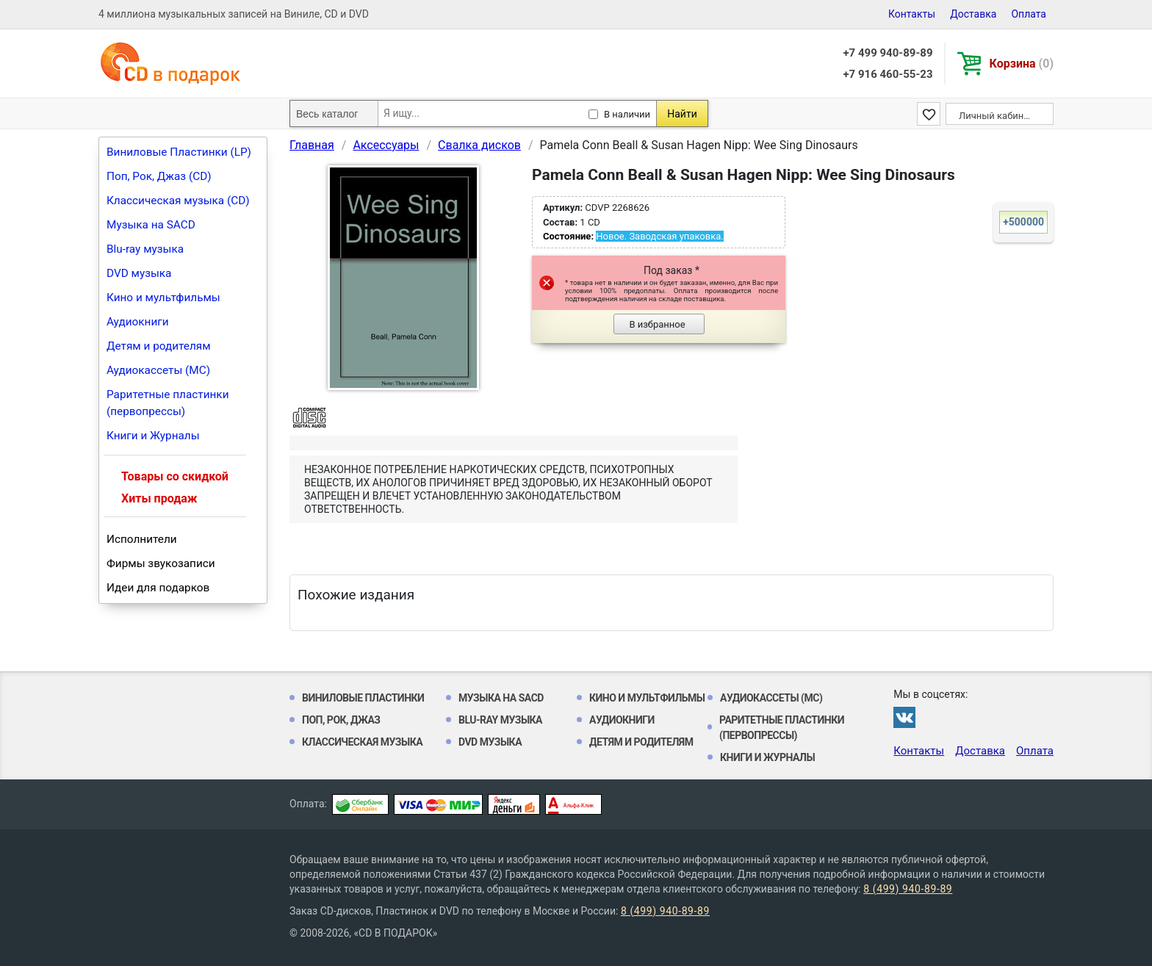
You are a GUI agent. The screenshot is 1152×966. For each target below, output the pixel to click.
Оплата (1028, 14)
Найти (682, 114)
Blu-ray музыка (145, 249)
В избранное (657, 324)
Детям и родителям (159, 346)
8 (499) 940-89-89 (907, 889)
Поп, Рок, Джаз (341, 720)
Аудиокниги (138, 321)
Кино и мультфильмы (163, 297)
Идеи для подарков (158, 587)
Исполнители (142, 539)
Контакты (911, 14)
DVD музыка (139, 273)
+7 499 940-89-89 (887, 53)
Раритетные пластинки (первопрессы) (168, 403)
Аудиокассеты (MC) (158, 370)
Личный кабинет (996, 115)
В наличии (627, 114)
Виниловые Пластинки (363, 698)
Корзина (1022, 64)
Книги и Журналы (153, 435)
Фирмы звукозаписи (161, 563)
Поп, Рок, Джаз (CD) (159, 176)
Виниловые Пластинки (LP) (179, 152)
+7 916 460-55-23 (887, 74)
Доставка (973, 14)
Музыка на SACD (151, 224)
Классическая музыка (362, 742)
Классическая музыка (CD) (178, 200)
